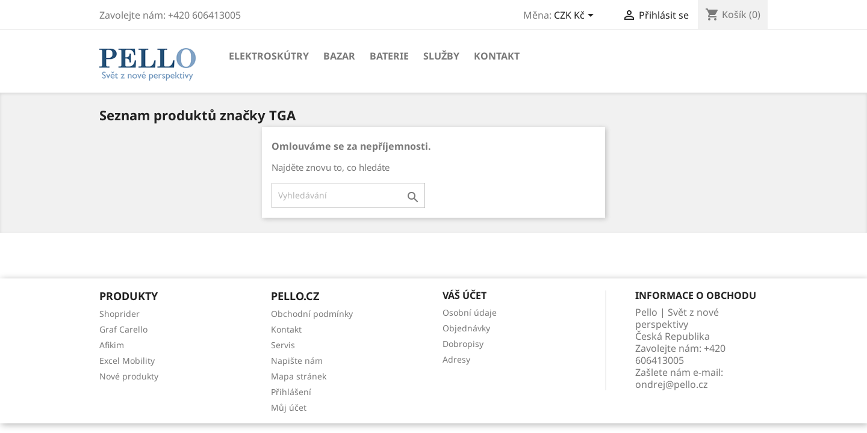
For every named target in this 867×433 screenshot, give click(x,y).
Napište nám (297, 360)
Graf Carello (123, 329)
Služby (441, 56)
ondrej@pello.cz (671, 384)
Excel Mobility (127, 360)
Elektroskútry (269, 56)
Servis (283, 345)
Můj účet (288, 407)
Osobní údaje (470, 312)
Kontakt (497, 56)
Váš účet (464, 295)
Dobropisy (463, 343)
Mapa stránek (298, 376)
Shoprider (119, 313)
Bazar (339, 56)
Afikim (111, 345)
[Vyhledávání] (348, 195)
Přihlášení (291, 392)
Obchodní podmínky (312, 313)
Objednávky (466, 328)
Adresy (456, 359)
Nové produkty (128, 376)
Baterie (389, 56)
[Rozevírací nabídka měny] (576, 16)
